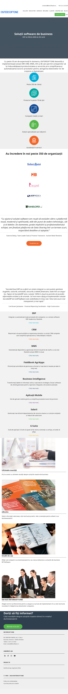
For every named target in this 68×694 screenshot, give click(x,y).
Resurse (45, 11)
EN (67, 14)
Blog (66, 11)
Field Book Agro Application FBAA (12, 668)
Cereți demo (60, 14)
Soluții (25, 11)
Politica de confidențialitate (10, 681)
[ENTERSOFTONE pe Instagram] (11, 655)
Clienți (51, 11)
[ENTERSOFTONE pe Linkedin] (5, 655)
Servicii (39, 11)
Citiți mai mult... (34, 327)
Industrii (32, 11)
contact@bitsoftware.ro (49, 5)
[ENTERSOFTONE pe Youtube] (14, 655)
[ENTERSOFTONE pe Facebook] (8, 655)
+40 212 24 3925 (63, 5)
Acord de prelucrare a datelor (11, 683)
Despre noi (59, 11)
